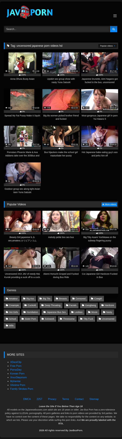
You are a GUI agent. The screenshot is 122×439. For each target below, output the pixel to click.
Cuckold (32, 305)
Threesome (69, 319)
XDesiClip (15, 362)
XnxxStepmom (18, 377)
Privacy (52, 399)
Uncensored (108, 319)
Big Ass (30, 298)
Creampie (14, 305)
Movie (94, 312)
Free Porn (15, 366)
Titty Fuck (88, 319)
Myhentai (15, 381)
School (12, 319)
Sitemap (94, 399)
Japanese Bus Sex (56, 312)
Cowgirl (98, 298)
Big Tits (46, 298)
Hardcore (109, 305)
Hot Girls (13, 312)
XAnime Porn (17, 385)
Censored (80, 298)
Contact (79, 399)
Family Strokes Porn (21, 389)
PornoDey (15, 369)
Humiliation (32, 312)
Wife (11, 325)
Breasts (63, 298)
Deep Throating (53, 305)
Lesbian (79, 312)
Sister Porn (30, 319)
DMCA (27, 399)
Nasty (109, 312)
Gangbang (90, 305)
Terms (65, 399)
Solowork (49, 319)
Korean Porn (17, 373)
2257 (39, 399)
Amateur (13, 298)
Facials (73, 305)
